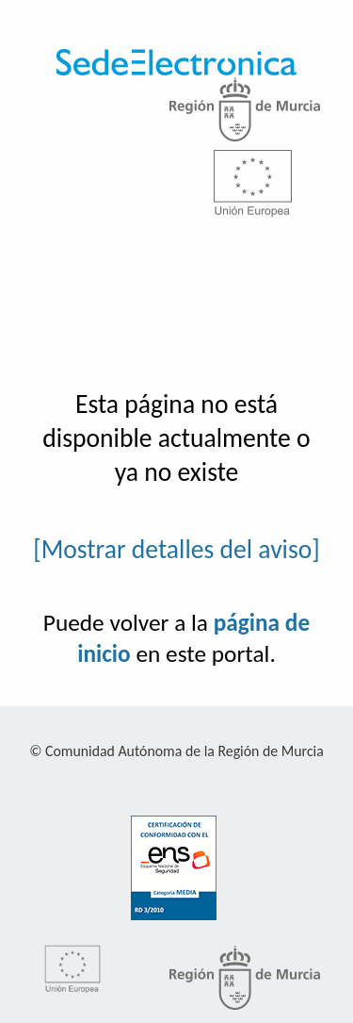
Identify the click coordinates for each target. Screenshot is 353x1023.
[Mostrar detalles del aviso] (176, 549)
